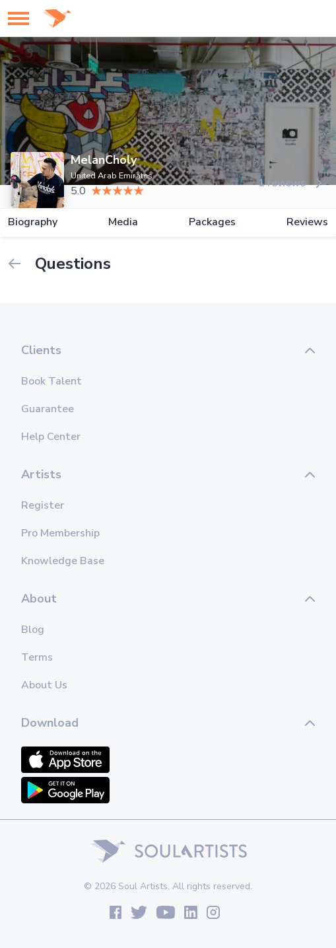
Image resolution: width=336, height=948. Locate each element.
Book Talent (51, 381)
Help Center (51, 436)
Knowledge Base (62, 560)
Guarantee (47, 409)
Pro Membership (60, 533)
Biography (32, 222)
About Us (44, 685)
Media (123, 222)
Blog (32, 629)
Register (42, 505)
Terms (37, 657)
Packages (212, 222)
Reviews (307, 222)
